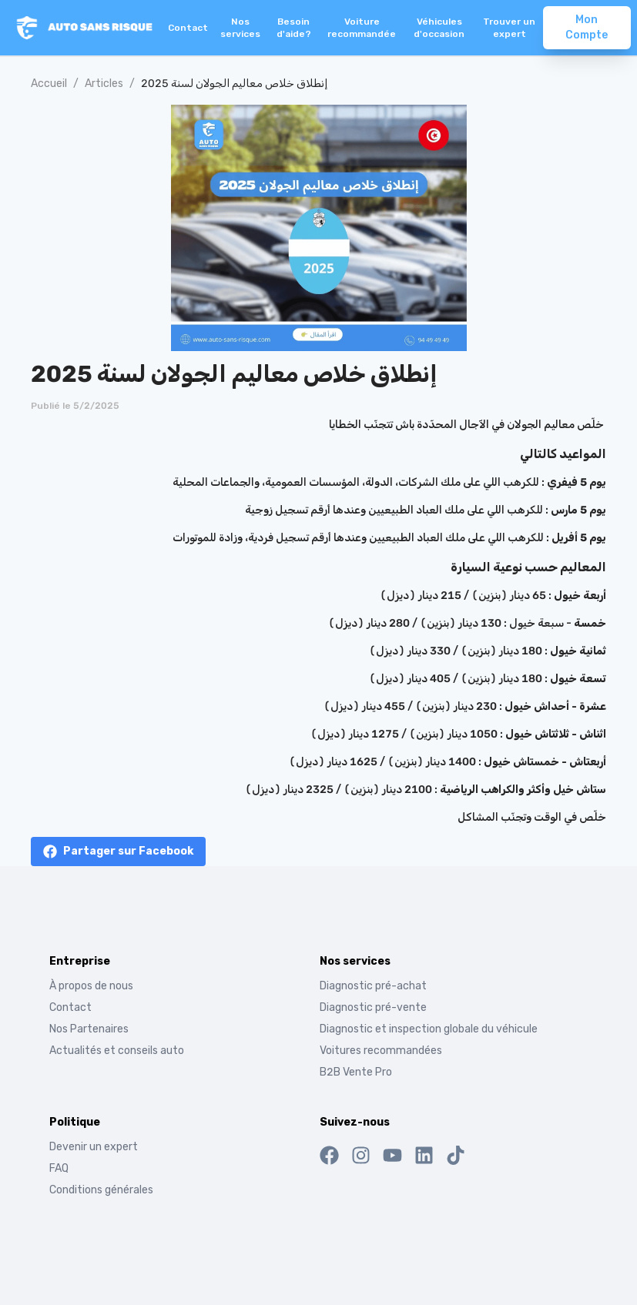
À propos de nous (91, 985)
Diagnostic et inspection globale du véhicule (429, 1029)
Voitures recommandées (381, 1050)
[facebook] (118, 851)
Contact (188, 27)
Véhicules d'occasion (439, 27)
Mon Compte (586, 27)
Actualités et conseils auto (116, 1050)
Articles (104, 83)
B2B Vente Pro (356, 1072)
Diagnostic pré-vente (373, 1007)
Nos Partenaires (89, 1029)
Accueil (49, 83)
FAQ (59, 1168)
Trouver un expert (509, 27)
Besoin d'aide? (294, 27)
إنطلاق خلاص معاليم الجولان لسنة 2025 (234, 83)
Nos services (240, 27)
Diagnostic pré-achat (373, 985)
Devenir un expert (93, 1146)
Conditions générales (101, 1189)
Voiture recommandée (361, 27)
